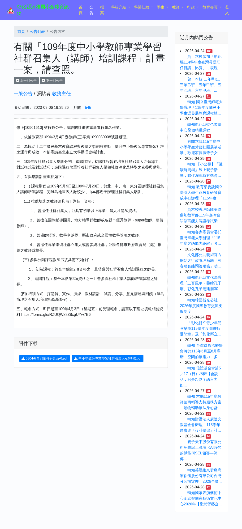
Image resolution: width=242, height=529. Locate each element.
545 (88, 108)
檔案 (102, 10)
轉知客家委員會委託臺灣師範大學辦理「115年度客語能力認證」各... (200, 237)
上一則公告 (26, 80)
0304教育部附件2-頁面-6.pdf (45, 358)
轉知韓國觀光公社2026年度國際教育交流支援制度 (201, 305)
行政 (191, 7)
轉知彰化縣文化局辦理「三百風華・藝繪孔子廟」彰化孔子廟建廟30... (200, 283)
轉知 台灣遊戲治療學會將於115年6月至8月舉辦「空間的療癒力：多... (201, 351)
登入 (227, 10)
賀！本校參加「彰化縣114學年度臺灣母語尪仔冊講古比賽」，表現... (200, 62)
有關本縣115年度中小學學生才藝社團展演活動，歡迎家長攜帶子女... (200, 147)
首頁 (83, 10)
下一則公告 (52, 80)
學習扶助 (142, 7)
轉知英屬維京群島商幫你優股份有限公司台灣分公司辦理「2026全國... (201, 475)
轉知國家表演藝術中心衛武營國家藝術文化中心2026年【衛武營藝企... (201, 498)
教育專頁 (211, 7)
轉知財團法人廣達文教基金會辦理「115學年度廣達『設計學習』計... (200, 424)
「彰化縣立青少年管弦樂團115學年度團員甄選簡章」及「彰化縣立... (200, 328)
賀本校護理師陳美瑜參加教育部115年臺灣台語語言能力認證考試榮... (200, 215)
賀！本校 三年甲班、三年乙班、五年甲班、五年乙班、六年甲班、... (201, 85)
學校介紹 (119, 7)
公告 (91, 10)
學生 (161, 7)
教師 (176, 7)
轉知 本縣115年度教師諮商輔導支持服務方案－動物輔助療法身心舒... (200, 402)
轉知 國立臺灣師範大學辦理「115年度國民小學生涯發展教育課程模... (201, 107)
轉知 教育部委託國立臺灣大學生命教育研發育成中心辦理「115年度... (201, 192)
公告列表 (37, 32)
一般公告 (23, 93)
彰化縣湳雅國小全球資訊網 (43, 10)
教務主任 (61, 93)
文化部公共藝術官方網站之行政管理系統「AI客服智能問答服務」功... (200, 260)
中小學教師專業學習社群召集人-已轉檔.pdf (107, 358)
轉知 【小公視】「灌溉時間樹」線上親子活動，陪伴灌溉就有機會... (201, 170)
